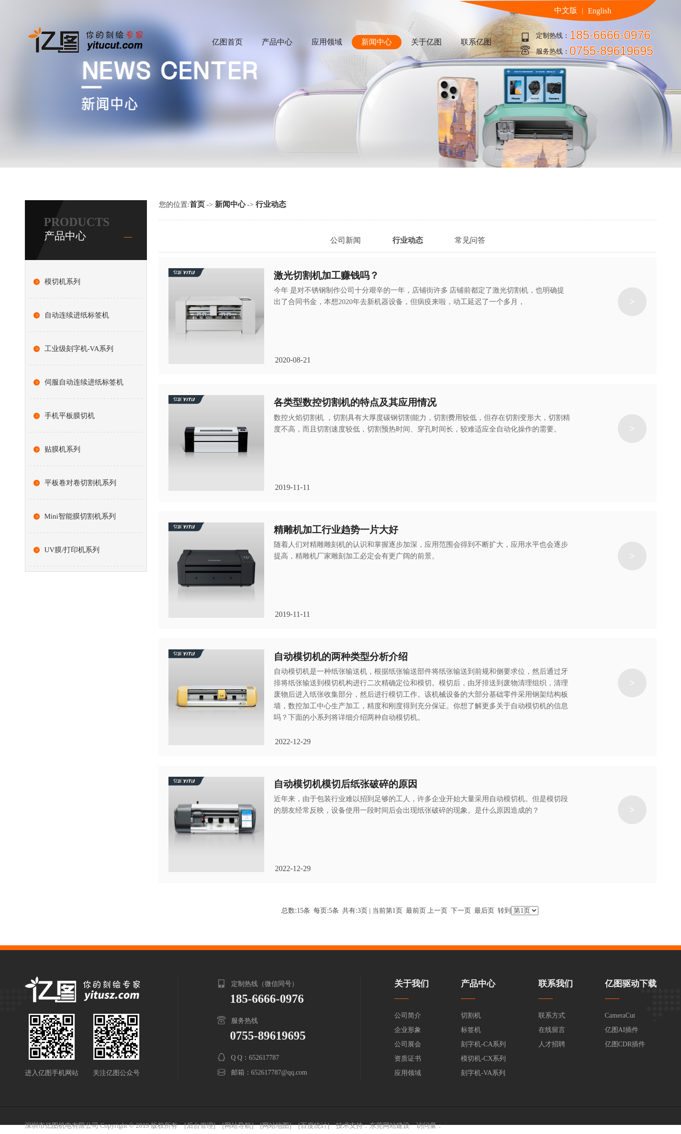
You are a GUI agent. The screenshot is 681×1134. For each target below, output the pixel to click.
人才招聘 (551, 1044)
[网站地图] (275, 1125)
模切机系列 (62, 281)
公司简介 (407, 1015)
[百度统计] (313, 1125)
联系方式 (551, 1015)
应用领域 (327, 42)
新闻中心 (376, 42)
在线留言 (551, 1029)
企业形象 (407, 1029)
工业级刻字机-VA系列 (79, 348)
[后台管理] (199, 1125)
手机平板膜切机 (70, 416)
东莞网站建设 (389, 1125)
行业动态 (271, 204)
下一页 (461, 910)
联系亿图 (476, 42)
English (599, 11)
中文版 (565, 10)
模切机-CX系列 (483, 1058)
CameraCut (620, 1015)
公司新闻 (345, 240)
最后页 (484, 910)
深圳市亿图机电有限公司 (62, 1125)
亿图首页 (227, 42)
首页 (197, 204)
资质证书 (407, 1058)
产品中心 (277, 42)
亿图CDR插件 (625, 1044)
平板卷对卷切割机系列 (80, 483)
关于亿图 (426, 42)
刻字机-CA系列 (483, 1044)
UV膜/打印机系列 (72, 550)
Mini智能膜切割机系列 (80, 516)
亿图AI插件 (622, 1029)
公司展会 (407, 1044)
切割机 (471, 1015)
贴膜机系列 (62, 449)
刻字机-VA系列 (483, 1073)
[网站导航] (237, 1125)
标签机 (471, 1029)
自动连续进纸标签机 (77, 315)
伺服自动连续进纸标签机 (84, 382)
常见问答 (470, 240)
